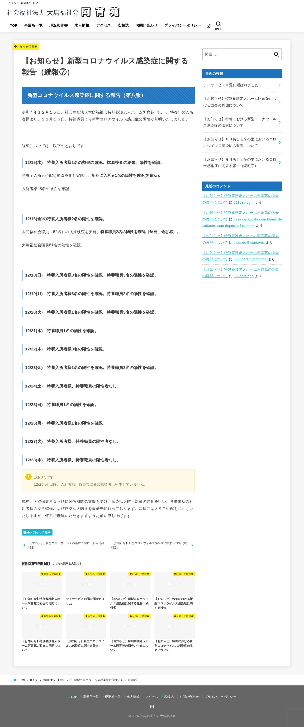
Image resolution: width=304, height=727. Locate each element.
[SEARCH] (218, 25)
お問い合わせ (146, 25)
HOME (22, 680)
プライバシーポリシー (182, 25)
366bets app (244, 276)
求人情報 (82, 25)
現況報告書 (58, 25)
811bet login (243, 202)
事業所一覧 (33, 25)
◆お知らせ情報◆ (26, 46)
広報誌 (123, 25)
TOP (13, 25)
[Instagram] (208, 26)
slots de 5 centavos (249, 242)
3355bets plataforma (250, 259)
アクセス (103, 25)
